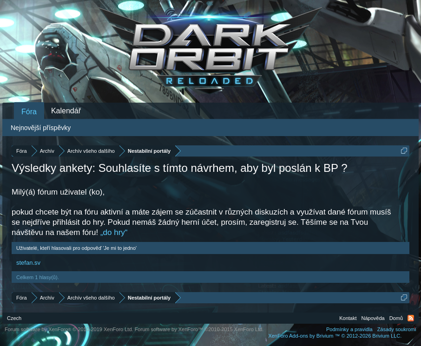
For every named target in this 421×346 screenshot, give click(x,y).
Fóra (29, 112)
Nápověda (373, 318)
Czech (14, 318)
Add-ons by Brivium (334, 336)
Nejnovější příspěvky (41, 127)
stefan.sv (28, 262)
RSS (411, 318)
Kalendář (66, 111)
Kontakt (347, 318)
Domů (396, 318)
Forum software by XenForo (69, 329)
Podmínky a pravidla (349, 329)
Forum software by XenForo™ (199, 329)
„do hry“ (114, 232)
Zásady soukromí (396, 329)
